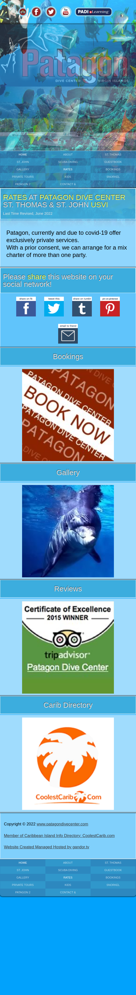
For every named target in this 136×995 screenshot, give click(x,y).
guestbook (113, 161)
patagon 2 (22, 184)
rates (67, 169)
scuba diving (68, 161)
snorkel (113, 176)
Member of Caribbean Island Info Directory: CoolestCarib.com (59, 835)
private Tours (23, 176)
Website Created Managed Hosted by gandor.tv (46, 847)
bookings (113, 169)
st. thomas (113, 154)
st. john (23, 161)
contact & (68, 184)
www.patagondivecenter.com (62, 824)
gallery (22, 169)
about (68, 154)
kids (68, 176)
